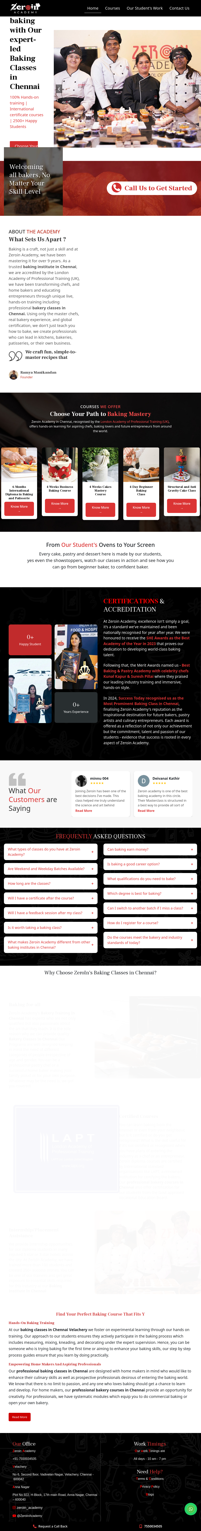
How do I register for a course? (150, 923)
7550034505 (153, 1526)
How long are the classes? (51, 884)
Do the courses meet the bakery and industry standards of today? (150, 940)
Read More (83, 811)
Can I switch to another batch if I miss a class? (150, 908)
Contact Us (179, 8)
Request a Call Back (53, 1526)
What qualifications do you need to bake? (150, 879)
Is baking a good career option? (150, 864)
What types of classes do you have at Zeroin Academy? (51, 852)
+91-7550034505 (24, 1458)
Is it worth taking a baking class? (51, 928)
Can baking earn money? (150, 849)
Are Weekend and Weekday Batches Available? (51, 869)
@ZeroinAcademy (27, 1515)
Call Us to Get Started (152, 188)
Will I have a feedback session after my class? (51, 913)
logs (150, 1494)
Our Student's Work (145, 8)
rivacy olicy (150, 1486)
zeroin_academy (28, 1508)
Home (93, 8)
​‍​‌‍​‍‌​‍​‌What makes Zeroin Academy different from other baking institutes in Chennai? (51, 945)
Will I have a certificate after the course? (51, 898)
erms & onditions (150, 1478)
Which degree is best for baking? (150, 894)
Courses (112, 8)
